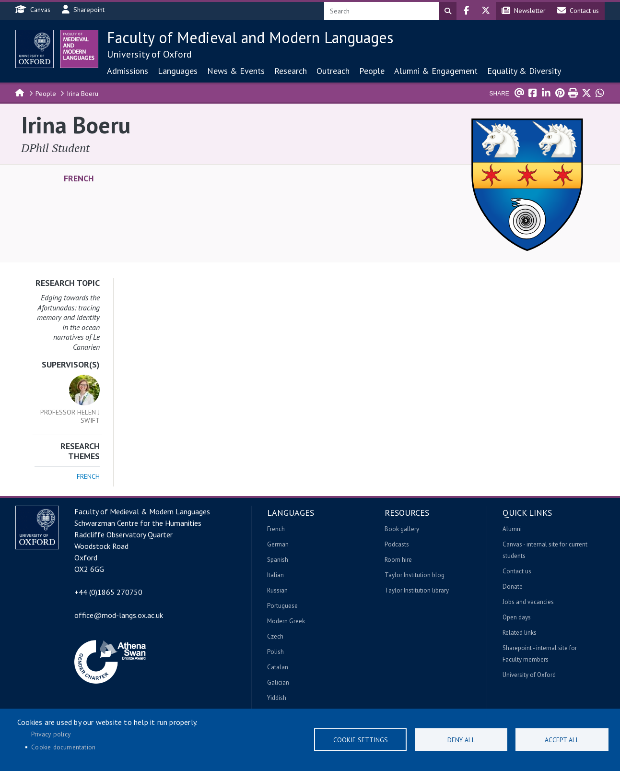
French (79, 178)
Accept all (562, 739)
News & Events (236, 70)
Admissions (127, 70)
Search (447, 11)
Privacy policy (50, 734)
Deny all (461, 739)
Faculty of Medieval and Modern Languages (250, 37)
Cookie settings (360, 739)
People (372, 70)
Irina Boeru (82, 93)
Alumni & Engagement (436, 70)
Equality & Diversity (524, 70)
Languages (178, 70)
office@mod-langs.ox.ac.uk (118, 615)
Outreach (333, 70)
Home (20, 92)
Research (290, 70)
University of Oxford (149, 54)
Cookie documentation (63, 747)
